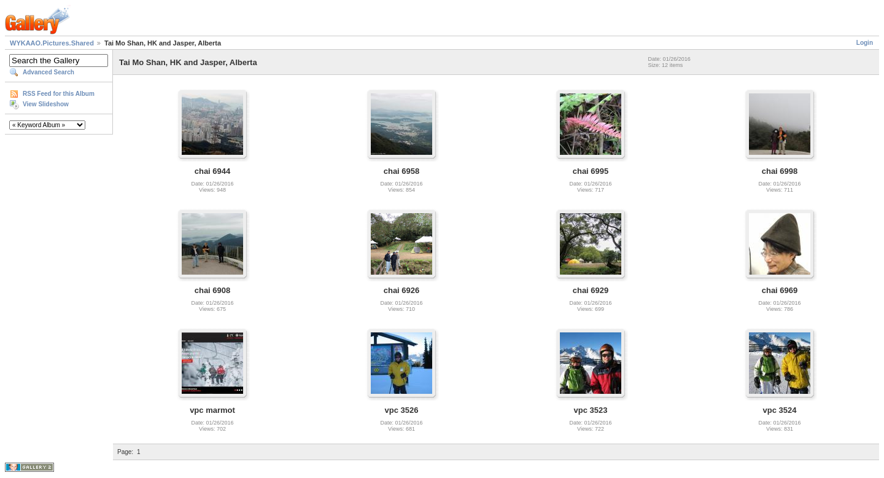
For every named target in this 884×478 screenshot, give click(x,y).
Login (864, 42)
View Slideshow (46, 104)
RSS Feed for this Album (59, 93)
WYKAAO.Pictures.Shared (52, 43)
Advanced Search (48, 72)
